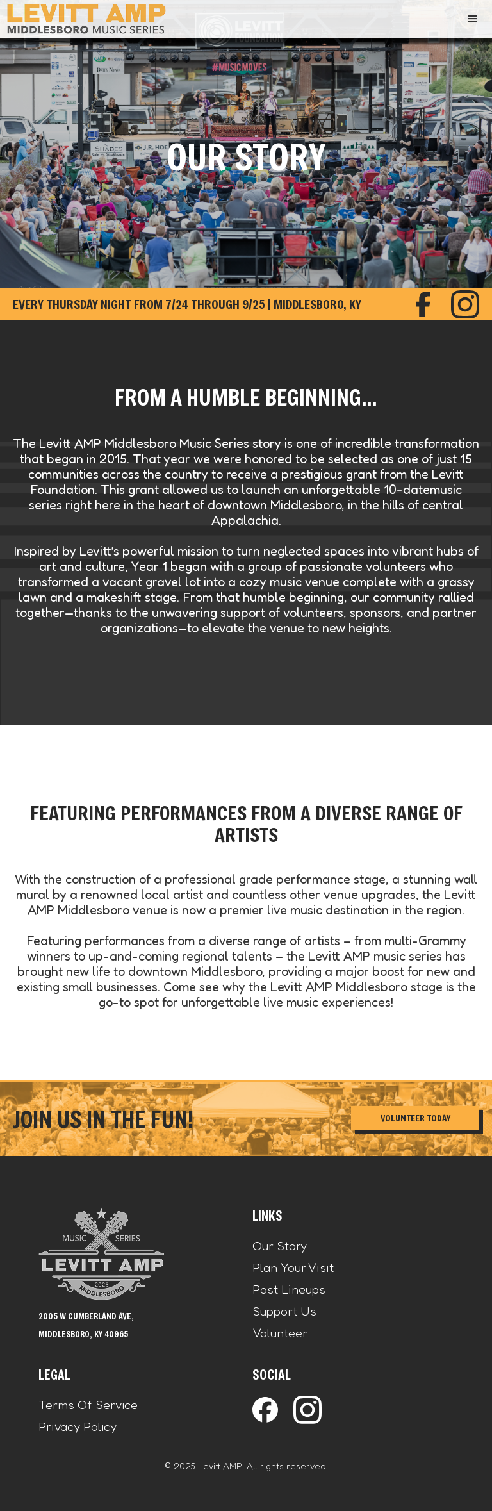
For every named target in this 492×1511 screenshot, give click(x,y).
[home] (86, 18)
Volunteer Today (415, 1118)
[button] (473, 19)
